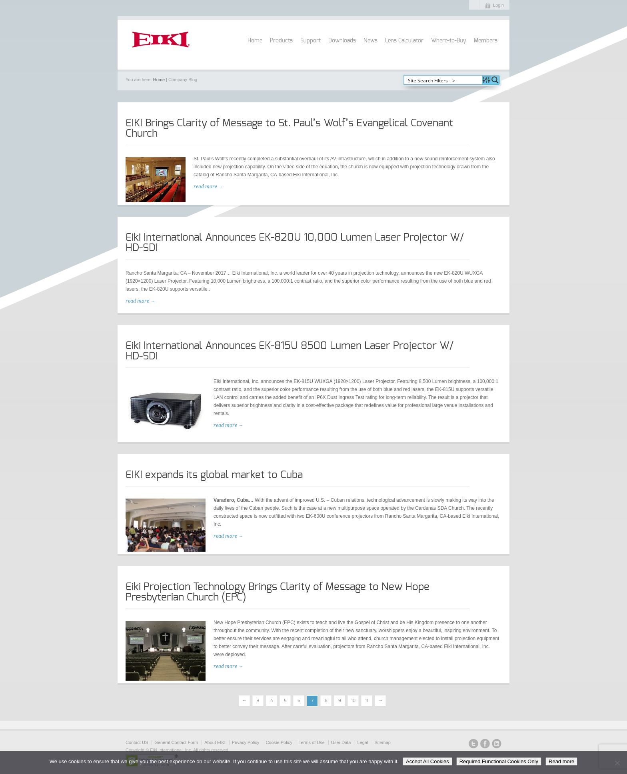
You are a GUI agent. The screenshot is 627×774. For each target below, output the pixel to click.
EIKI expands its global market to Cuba (214, 475)
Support (310, 41)
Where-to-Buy (448, 41)
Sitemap (383, 742)
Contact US (137, 742)
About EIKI (215, 742)
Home (255, 41)
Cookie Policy (279, 742)
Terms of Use (312, 742)
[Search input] (443, 80)
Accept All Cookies (427, 761)
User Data (341, 742)
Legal (362, 742)
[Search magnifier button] (495, 80)
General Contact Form (176, 742)
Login (498, 5)
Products (281, 41)
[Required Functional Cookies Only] (617, 763)
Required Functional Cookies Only (498, 761)
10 (353, 700)
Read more (561, 761)
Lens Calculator (404, 41)
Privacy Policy (245, 742)
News (370, 41)
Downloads (342, 41)
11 (366, 700)
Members (485, 41)
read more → (208, 187)
